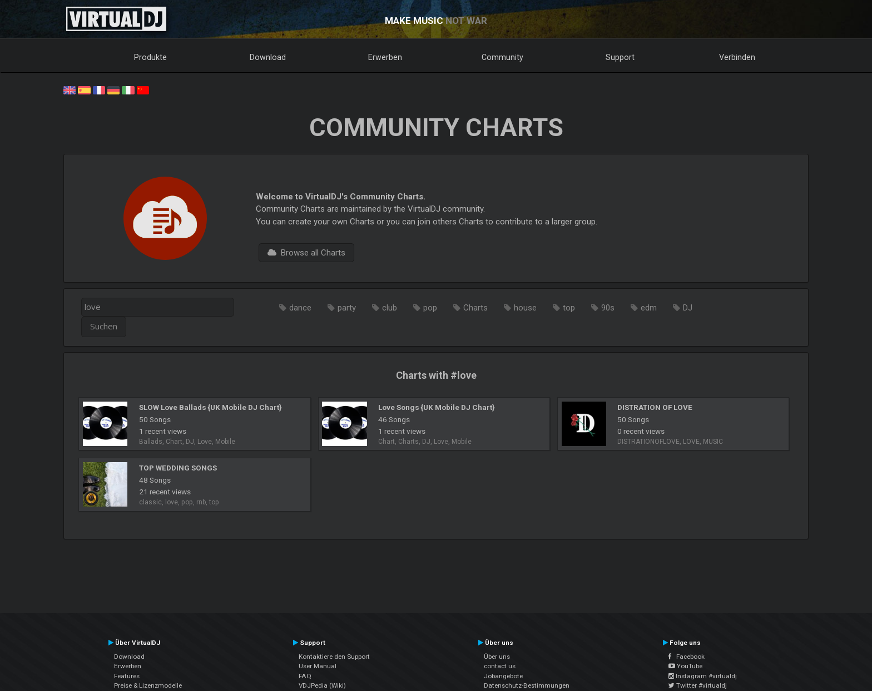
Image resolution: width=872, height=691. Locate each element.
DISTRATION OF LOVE (654, 407)
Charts (475, 308)
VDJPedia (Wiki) (322, 685)
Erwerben (385, 57)
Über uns (497, 656)
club (389, 308)
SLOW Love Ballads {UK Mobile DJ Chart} (210, 407)
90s (608, 308)
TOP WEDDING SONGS (178, 467)
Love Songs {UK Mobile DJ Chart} (436, 407)
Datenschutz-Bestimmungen (526, 685)
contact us (500, 666)
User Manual (317, 666)
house (525, 308)
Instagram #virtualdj (702, 676)
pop (430, 308)
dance (300, 308)
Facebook (686, 656)
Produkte (150, 57)
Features (127, 676)
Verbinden (737, 57)
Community (502, 57)
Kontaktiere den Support (334, 656)
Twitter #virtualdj (697, 685)
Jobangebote (503, 676)
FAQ (305, 676)
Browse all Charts (306, 253)
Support (620, 57)
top (569, 308)
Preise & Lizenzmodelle (148, 685)
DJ (687, 308)
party (347, 308)
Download (268, 57)
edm (649, 308)
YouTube (685, 666)
